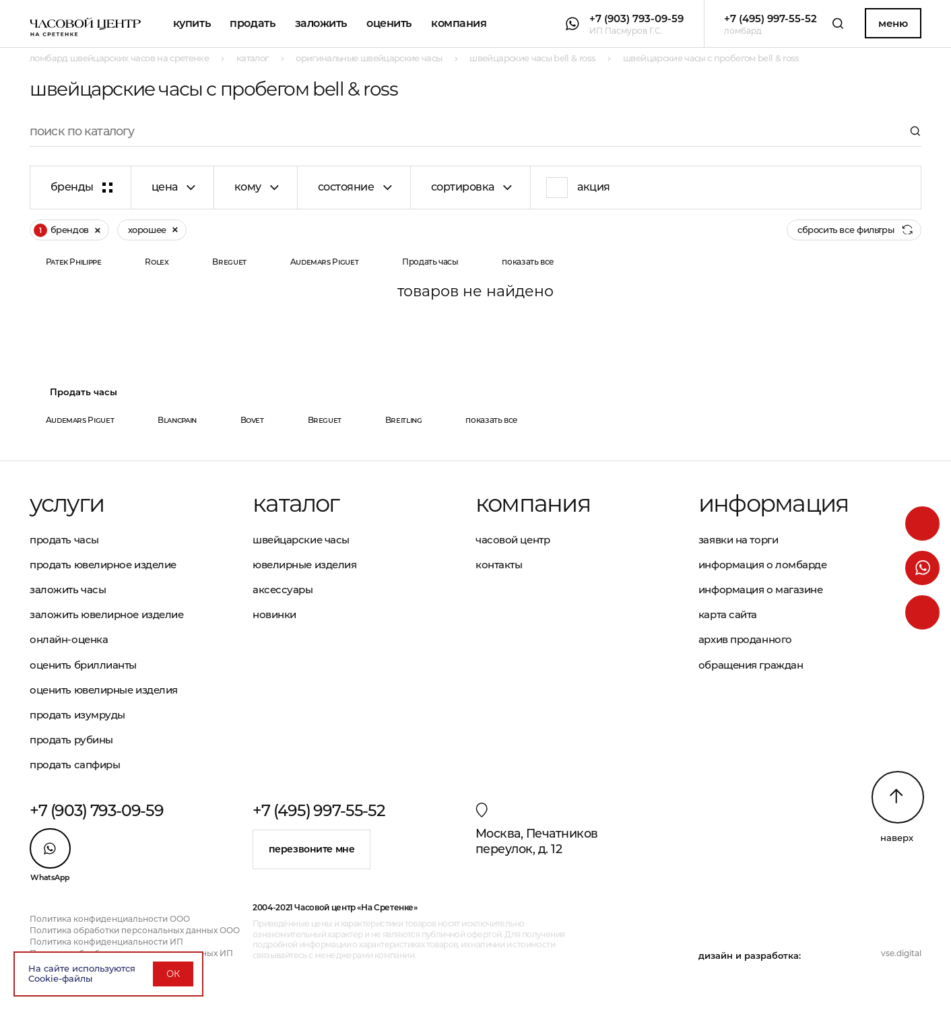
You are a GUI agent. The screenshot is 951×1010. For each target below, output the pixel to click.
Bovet (252, 420)
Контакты (499, 565)
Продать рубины (71, 740)
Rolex (156, 262)
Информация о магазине (760, 589)
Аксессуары (283, 589)
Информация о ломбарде (762, 565)
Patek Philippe (74, 262)
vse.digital (901, 953)
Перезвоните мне (312, 849)
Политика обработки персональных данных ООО (135, 930)
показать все (528, 262)
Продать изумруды (77, 715)
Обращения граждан (750, 665)
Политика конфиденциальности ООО (110, 918)
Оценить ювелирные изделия (104, 690)
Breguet (229, 262)
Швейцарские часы (301, 540)
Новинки (274, 614)
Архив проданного (745, 639)
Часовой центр (513, 540)
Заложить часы (68, 589)
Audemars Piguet (324, 262)
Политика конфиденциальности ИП (106, 941)
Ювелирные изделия (304, 565)
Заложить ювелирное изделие (106, 614)
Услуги (67, 503)
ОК (173, 973)
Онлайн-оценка (69, 639)
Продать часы (430, 262)
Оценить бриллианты (83, 665)
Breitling (403, 420)
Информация (773, 503)
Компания (458, 23)
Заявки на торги (738, 540)
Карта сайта (727, 614)
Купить (191, 23)
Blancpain (177, 420)
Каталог (296, 503)
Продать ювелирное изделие (103, 565)
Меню (892, 23)
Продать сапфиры (75, 765)
